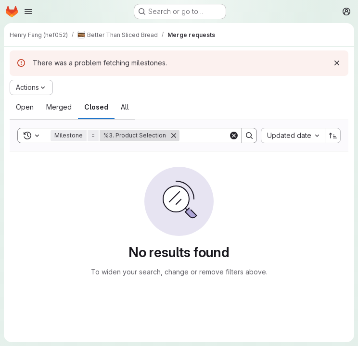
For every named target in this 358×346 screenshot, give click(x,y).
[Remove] (173, 135)
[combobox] (293, 135)
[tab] (25, 107)
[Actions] (31, 87)
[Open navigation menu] (28, 11)
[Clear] (234, 135)
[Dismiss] (337, 63)
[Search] (249, 135)
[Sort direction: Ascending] (333, 135)
